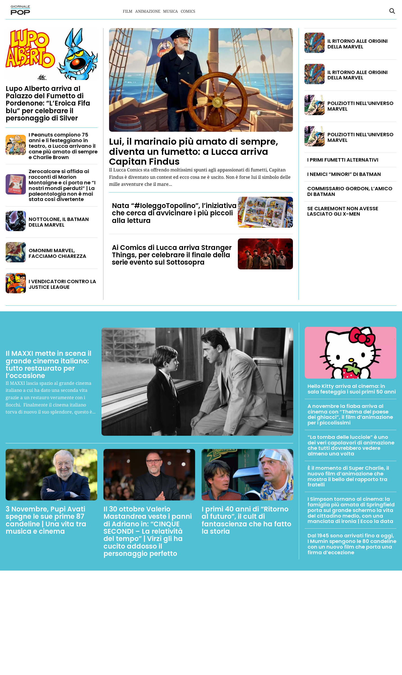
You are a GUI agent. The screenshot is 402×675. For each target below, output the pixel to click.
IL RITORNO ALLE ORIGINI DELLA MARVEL (358, 43)
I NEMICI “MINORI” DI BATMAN (344, 174)
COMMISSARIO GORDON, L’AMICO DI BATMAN (349, 191)
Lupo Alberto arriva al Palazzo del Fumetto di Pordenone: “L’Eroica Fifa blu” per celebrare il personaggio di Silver (48, 103)
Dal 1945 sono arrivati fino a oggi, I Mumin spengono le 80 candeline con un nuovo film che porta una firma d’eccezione (352, 544)
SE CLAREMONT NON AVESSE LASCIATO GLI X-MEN (342, 211)
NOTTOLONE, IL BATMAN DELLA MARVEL (59, 222)
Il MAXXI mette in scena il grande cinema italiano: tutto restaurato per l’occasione (48, 364)
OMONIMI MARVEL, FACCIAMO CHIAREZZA (57, 253)
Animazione (147, 11)
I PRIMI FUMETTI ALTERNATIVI (342, 159)
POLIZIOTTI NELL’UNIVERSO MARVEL (361, 106)
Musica (170, 11)
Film (127, 11)
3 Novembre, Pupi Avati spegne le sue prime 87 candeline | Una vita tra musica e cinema (46, 520)
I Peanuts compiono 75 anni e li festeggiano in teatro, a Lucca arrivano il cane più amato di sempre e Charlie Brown (63, 145)
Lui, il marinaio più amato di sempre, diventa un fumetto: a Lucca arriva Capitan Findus (193, 151)
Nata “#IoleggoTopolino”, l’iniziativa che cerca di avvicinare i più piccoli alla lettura (174, 213)
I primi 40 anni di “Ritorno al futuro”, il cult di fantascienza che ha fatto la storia (246, 520)
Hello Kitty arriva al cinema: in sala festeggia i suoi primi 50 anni (352, 389)
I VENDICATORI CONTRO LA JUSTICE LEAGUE (62, 284)
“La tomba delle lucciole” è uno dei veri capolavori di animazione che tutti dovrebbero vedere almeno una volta (351, 445)
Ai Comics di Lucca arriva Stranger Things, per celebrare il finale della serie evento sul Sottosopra (172, 255)
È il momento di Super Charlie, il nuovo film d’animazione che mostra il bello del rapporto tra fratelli (348, 476)
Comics (188, 11)
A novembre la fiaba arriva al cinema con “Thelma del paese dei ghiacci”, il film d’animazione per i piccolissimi (350, 414)
